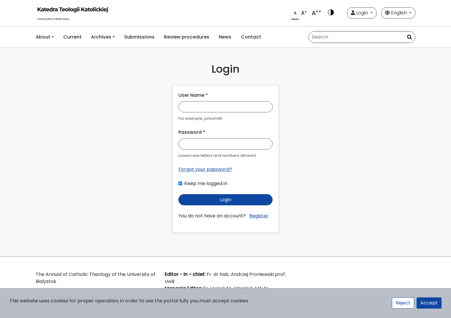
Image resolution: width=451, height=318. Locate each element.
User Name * (193, 95)
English (396, 12)
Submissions (139, 37)
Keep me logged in (205, 183)
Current (72, 37)
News (225, 37)
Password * (191, 132)
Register (258, 215)
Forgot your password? (205, 169)
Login (360, 12)
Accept (429, 302)
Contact (251, 37)
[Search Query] (362, 37)
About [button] (43, 37)
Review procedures (186, 37)
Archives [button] (101, 37)
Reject (403, 302)
